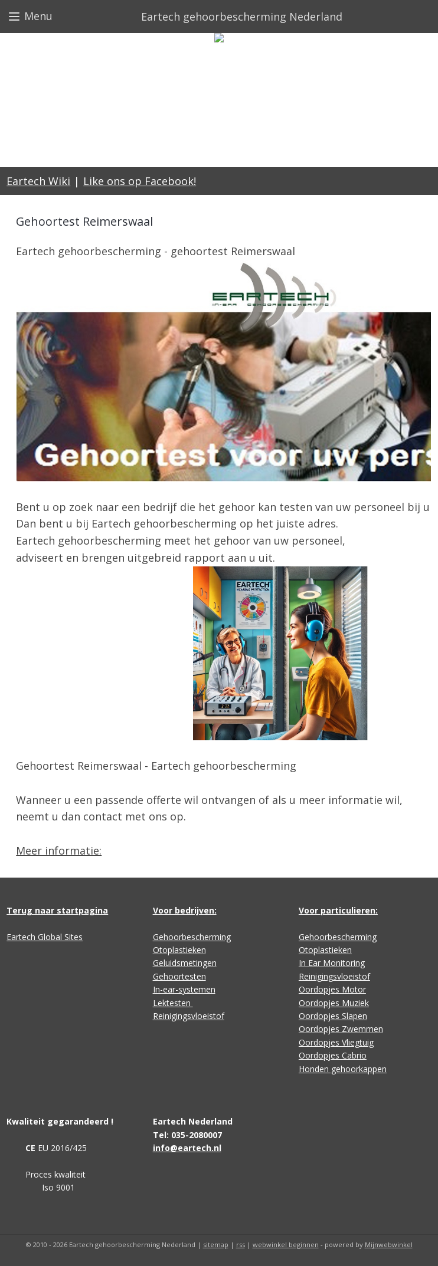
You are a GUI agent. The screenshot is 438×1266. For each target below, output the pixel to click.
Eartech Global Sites (44, 936)
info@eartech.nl (187, 1147)
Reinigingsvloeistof (188, 1015)
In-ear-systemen (184, 989)
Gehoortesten (179, 976)
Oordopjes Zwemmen (341, 1028)
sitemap (215, 1244)
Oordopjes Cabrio (333, 1055)
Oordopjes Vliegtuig (336, 1042)
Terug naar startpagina (57, 910)
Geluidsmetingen (185, 962)
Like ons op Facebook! (139, 181)
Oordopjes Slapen (333, 1015)
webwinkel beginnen (286, 1244)
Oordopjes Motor (332, 989)
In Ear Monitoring (332, 962)
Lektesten (173, 1002)
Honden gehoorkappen (343, 1068)
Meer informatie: (59, 850)
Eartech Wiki (38, 181)
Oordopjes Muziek (334, 1002)
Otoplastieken (179, 949)
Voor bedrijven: (185, 910)
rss (240, 1244)
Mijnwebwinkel (389, 1244)
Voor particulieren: (338, 910)
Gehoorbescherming (192, 936)
